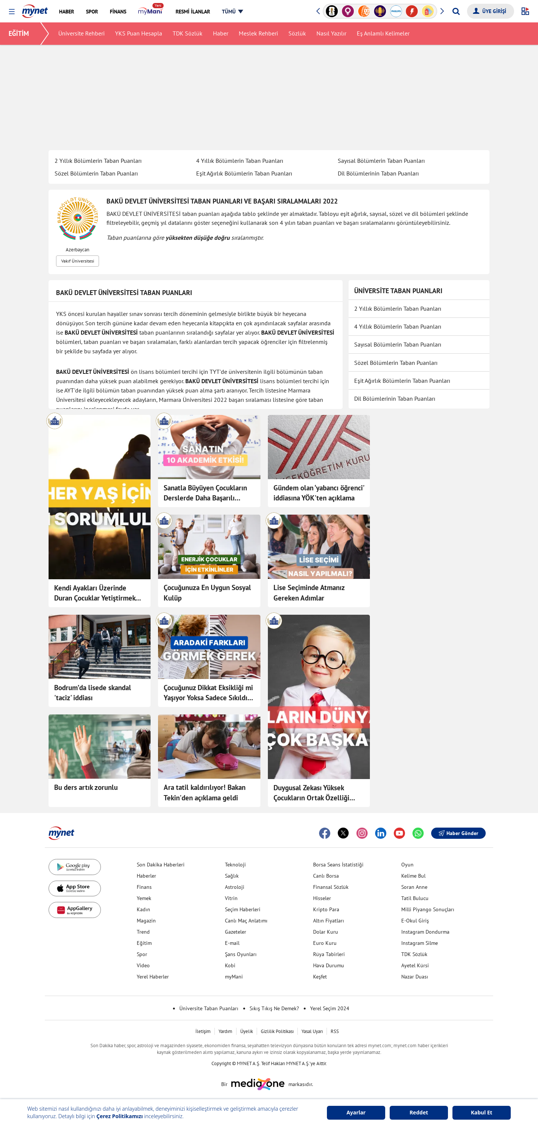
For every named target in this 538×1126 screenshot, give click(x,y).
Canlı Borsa (326, 875)
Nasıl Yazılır (332, 33)
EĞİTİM (19, 33)
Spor (142, 954)
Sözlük (297, 33)
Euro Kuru (325, 943)
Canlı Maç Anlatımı (246, 920)
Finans (144, 887)
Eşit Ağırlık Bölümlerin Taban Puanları (244, 173)
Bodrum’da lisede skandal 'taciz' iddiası (92, 692)
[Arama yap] (456, 11)
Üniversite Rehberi (82, 33)
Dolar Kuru (325, 931)
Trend (143, 931)
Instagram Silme (419, 943)
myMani (234, 976)
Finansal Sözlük (331, 887)
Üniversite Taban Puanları (208, 1008)
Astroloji (234, 887)
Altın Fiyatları (328, 920)
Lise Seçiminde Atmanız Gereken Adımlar (308, 592)
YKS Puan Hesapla (139, 33)
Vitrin (231, 898)
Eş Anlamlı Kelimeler (383, 33)
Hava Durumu (328, 965)
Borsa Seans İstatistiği (338, 864)
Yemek (144, 898)
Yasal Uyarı (312, 1031)
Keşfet (320, 976)
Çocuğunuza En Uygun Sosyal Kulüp (207, 592)
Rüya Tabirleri (329, 954)
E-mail (232, 943)
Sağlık (232, 875)
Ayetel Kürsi (415, 965)
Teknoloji (235, 864)
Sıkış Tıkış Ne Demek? (274, 1008)
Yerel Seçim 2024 (329, 1008)
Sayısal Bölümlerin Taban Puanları (381, 160)
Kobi (230, 965)
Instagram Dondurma (425, 931)
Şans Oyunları (241, 954)
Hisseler (322, 898)
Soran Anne (414, 887)
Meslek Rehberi (258, 33)
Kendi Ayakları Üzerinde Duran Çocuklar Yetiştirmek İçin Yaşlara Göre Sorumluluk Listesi (97, 593)
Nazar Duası (414, 976)
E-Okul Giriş (415, 920)
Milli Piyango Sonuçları (427, 909)
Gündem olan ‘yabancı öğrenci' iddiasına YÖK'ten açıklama (318, 493)
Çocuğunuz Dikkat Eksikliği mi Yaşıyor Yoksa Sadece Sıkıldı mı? (208, 693)
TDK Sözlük (188, 33)
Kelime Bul (413, 875)
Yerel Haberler (153, 976)
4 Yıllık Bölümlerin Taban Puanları (239, 160)
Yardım (225, 1031)
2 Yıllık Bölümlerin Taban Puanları (98, 160)
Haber (221, 33)
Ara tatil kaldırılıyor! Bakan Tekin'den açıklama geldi (204, 792)
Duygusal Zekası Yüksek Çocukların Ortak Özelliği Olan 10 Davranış (311, 793)
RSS (335, 1031)
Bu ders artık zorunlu (86, 787)
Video (143, 965)
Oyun (407, 864)
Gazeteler (235, 931)
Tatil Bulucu (415, 898)
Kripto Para (326, 909)
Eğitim (144, 943)
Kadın (143, 909)
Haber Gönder (458, 833)
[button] (12, 12)
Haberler (146, 875)
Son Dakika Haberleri (161, 864)
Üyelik (246, 1031)
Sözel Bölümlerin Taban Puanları (96, 173)
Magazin (146, 920)
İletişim (203, 1031)
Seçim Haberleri (242, 909)
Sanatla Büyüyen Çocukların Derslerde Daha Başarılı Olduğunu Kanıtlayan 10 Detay (205, 493)
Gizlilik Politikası (277, 1031)
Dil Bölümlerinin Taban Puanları (378, 173)
